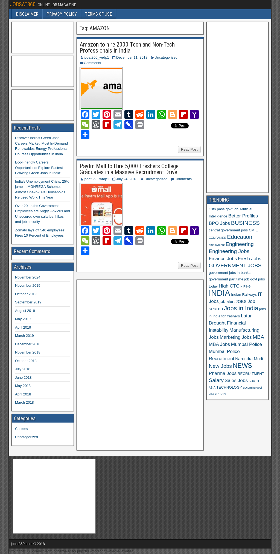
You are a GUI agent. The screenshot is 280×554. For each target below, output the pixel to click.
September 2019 (28, 302)
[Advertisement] (120, 364)
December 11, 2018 (131, 57)
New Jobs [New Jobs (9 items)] (220, 366)
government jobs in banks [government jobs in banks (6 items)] (229, 273)
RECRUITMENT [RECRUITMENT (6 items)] (251, 374)
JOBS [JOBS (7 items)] (241, 301)
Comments (92, 63)
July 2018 (22, 369)
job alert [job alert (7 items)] (227, 301)
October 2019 (26, 294)
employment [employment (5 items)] (217, 244)
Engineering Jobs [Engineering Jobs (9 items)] (229, 251)
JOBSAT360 (23, 4)
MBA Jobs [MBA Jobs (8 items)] (219, 344)
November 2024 (27, 277)
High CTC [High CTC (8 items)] (229, 286)
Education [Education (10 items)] (239, 237)
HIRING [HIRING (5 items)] (245, 286)
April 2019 (23, 327)
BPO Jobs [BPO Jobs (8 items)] (219, 223)
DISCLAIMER (27, 14)
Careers (21, 429)
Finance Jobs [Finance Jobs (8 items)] (223, 258)
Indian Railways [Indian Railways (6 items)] (244, 294)
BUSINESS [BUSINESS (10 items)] (245, 223)
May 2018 (23, 386)
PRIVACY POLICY (61, 14)
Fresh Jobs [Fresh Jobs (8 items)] (249, 258)
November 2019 (27, 285)
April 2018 (23, 394)
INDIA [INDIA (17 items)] (219, 292)
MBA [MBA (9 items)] (258, 337)
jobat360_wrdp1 (96, 57)
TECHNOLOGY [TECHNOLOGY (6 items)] (229, 387)
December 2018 (27, 344)
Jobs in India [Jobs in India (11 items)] (241, 308)
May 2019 (23, 319)
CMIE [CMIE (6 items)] (253, 230)
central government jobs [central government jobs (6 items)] (228, 230)
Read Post (189, 149)
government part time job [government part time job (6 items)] (229, 279)
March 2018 (24, 402)
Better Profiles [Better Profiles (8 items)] (243, 216)
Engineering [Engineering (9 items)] (240, 244)
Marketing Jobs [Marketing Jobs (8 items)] (236, 337)
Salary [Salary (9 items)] (216, 380)
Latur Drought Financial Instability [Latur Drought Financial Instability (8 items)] (230, 323)
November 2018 (27, 352)
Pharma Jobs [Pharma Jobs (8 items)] (223, 373)
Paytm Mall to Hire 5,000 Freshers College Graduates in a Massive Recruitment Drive (129, 169)
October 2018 (26, 361)
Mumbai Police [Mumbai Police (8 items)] (246, 344)
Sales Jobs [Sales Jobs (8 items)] (236, 380)
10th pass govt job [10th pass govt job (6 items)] (224, 209)
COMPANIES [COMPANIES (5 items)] (217, 237)
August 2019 (25, 311)
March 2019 (24, 336)
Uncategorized (165, 57)
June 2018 (23, 377)
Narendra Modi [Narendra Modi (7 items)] (249, 358)
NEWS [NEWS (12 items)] (242, 365)
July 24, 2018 (126, 179)
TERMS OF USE (98, 14)
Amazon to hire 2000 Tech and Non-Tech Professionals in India (127, 47)
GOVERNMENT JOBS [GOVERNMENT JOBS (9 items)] (235, 265)
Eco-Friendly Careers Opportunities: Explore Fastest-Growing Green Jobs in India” (39, 167)
